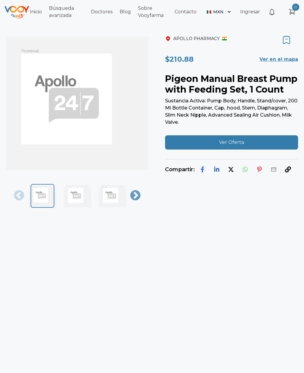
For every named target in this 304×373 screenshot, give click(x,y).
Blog (125, 12)
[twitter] (231, 169)
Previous (19, 196)
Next (135, 196)
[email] (273, 169)
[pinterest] (259, 169)
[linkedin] (216, 169)
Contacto (186, 12)
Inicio (36, 12)
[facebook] (202, 169)
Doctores (102, 12)
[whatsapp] (245, 169)
